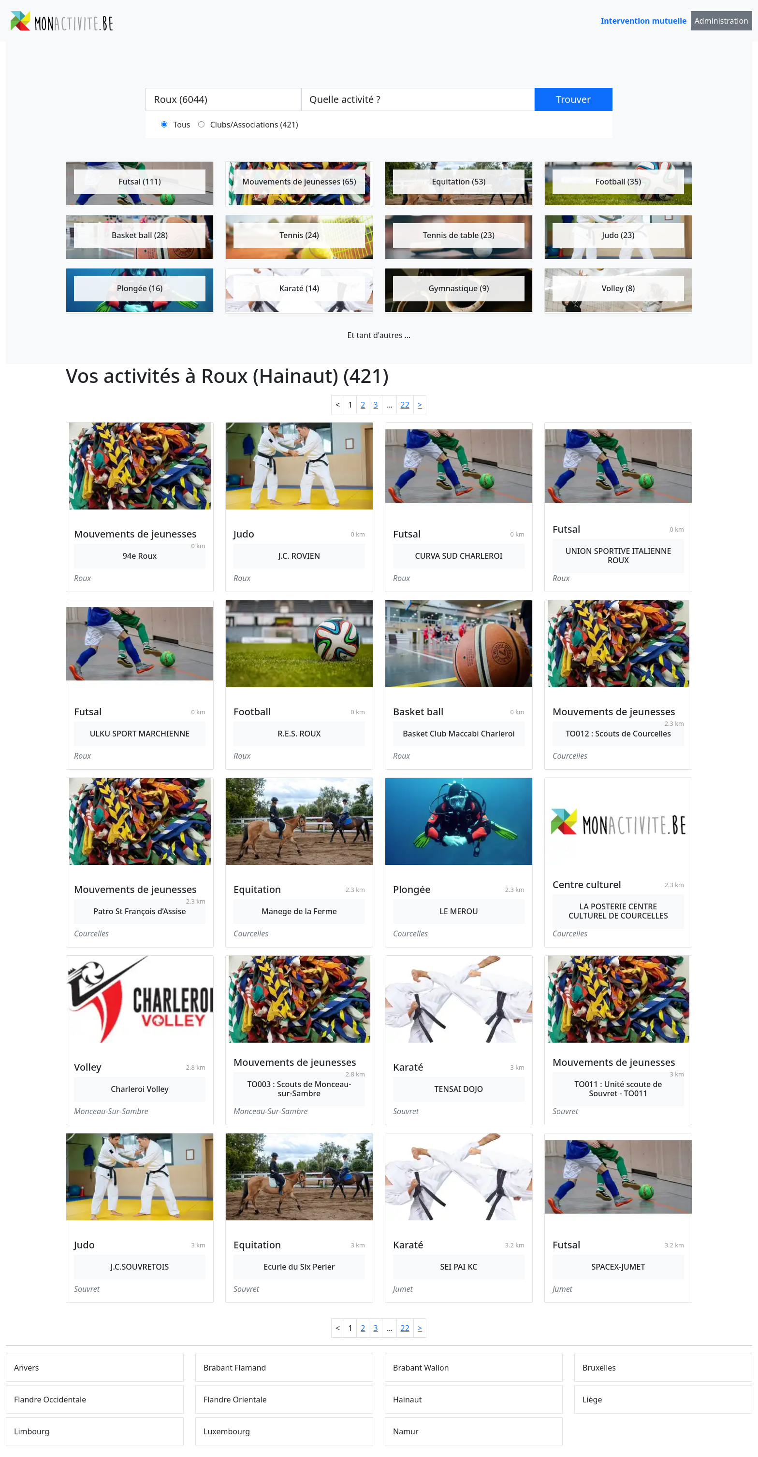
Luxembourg (227, 1431)
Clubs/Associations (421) (254, 124)
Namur (406, 1431)
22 (405, 404)
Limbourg (31, 1431)
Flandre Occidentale (50, 1399)
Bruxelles (599, 1367)
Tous (182, 124)
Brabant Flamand (235, 1367)
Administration (721, 20)
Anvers (26, 1367)
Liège (592, 1399)
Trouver (573, 99)
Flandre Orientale (235, 1399)
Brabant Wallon (421, 1367)
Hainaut (407, 1399)
